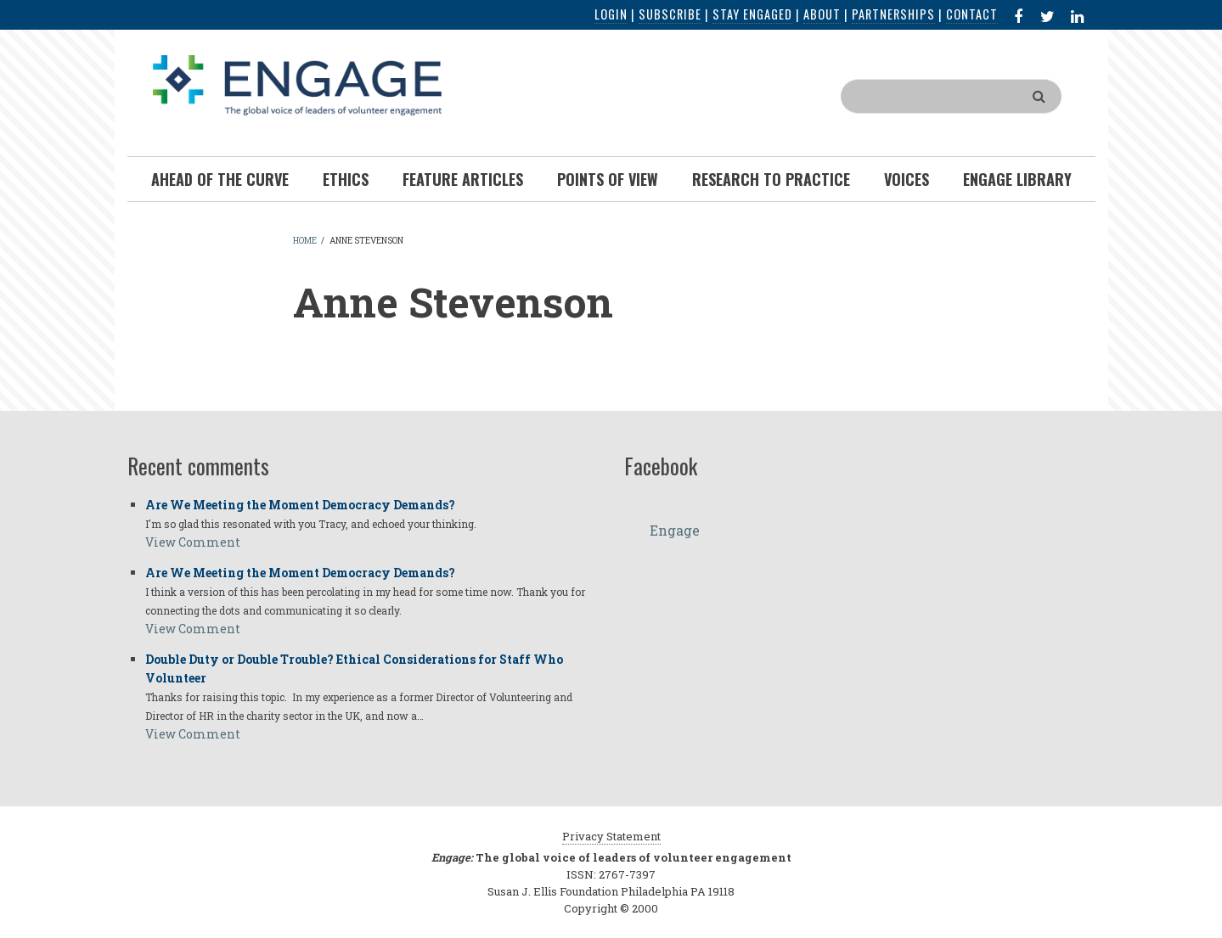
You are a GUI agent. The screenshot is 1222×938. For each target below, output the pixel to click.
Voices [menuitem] (906, 179)
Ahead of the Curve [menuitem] (220, 179)
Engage (675, 530)
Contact (972, 14)
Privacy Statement (611, 836)
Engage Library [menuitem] (1017, 179)
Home (305, 240)
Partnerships (893, 14)
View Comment (192, 542)
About (822, 14)
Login (611, 14)
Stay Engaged (752, 14)
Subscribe (670, 14)
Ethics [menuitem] (346, 179)
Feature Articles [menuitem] (463, 179)
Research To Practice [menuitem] (771, 179)
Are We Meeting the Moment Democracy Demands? (300, 505)
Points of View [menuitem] (607, 179)
